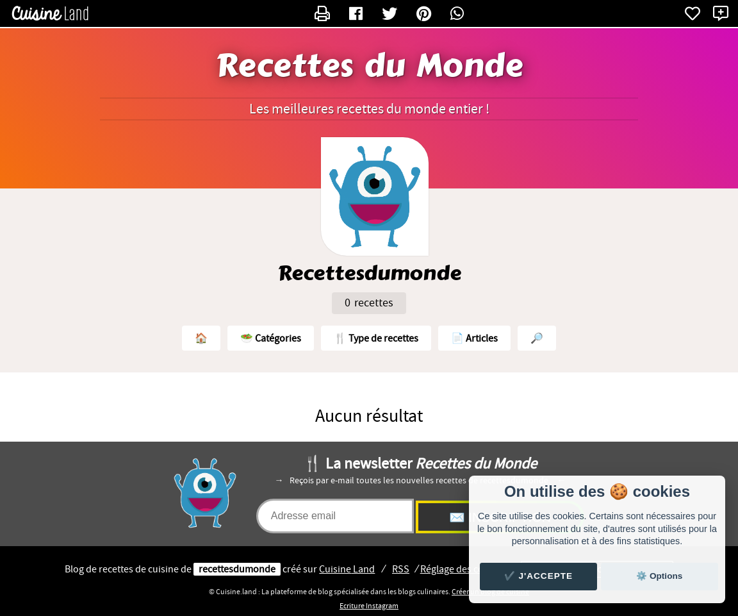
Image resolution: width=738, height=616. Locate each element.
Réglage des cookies (463, 569)
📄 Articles (474, 338)
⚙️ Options (659, 576)
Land (347, 569)
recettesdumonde (237, 569)
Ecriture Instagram (369, 606)
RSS (400, 569)
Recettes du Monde (369, 66)
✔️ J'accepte (538, 576)
